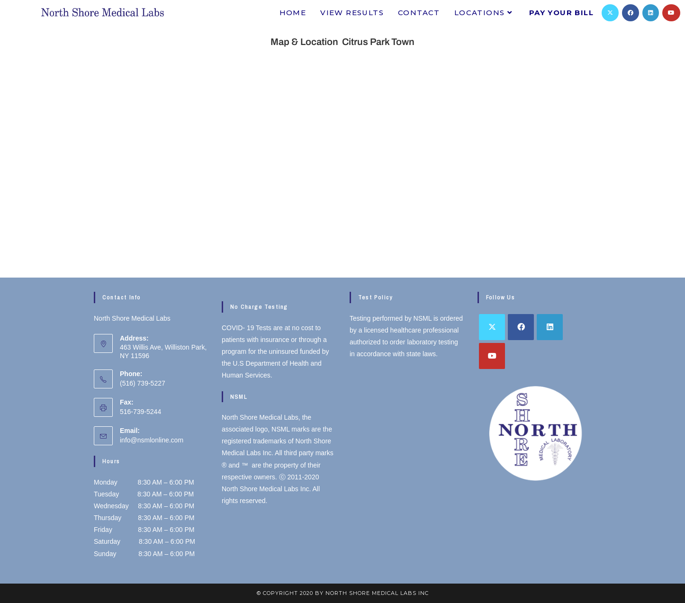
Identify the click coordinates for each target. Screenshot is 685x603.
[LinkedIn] (650, 12)
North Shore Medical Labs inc (377, 593)
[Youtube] (671, 12)
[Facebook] (630, 12)
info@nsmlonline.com (151, 440)
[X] (610, 12)
